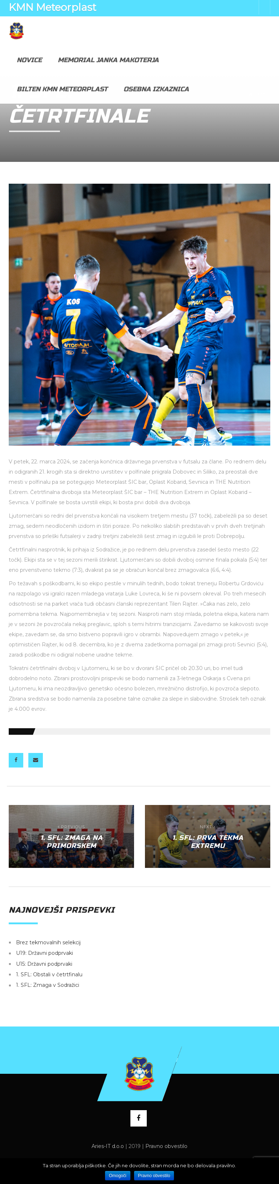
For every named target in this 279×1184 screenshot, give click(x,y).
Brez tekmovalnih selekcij (48, 942)
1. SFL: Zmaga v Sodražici (47, 985)
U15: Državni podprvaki (44, 964)
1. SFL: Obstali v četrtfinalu (49, 974)
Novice (29, 60)
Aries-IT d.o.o (108, 1146)
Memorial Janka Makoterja (108, 60)
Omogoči (117, 1175)
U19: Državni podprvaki (44, 953)
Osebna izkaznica (156, 89)
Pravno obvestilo (166, 1146)
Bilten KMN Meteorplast (62, 89)
